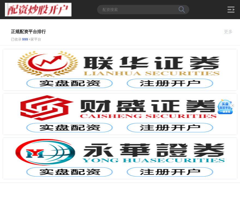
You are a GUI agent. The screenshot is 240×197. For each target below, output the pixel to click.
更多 (230, 31)
